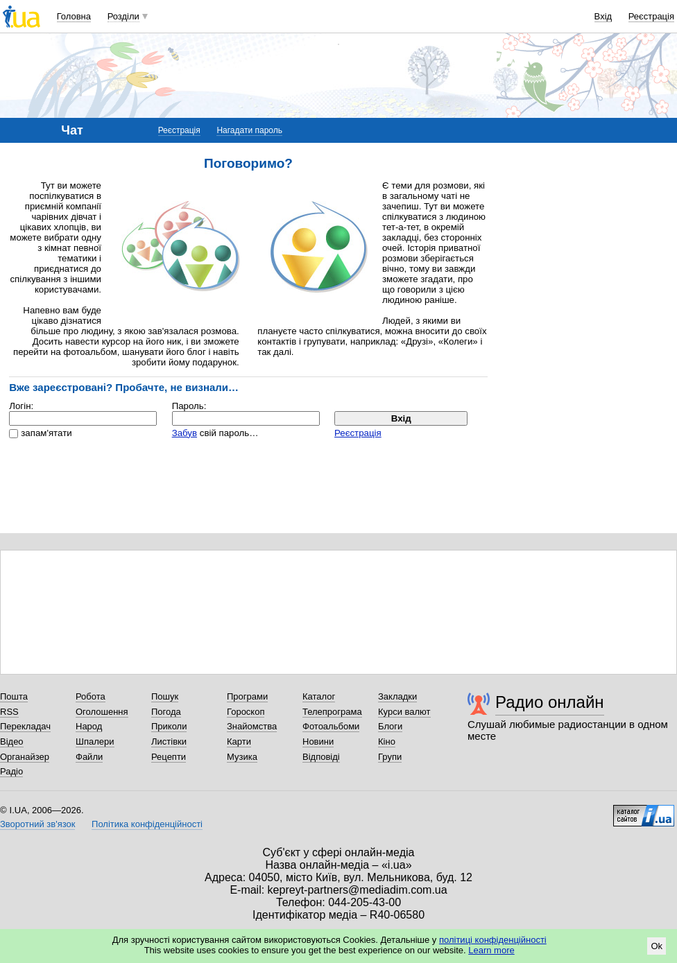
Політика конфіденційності (147, 824)
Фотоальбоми (330, 726)
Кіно (386, 741)
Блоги (390, 726)
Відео (12, 741)
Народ (89, 726)
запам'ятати (46, 433)
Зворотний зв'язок (37, 824)
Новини (318, 741)
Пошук (164, 696)
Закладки (397, 696)
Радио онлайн (549, 702)
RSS (9, 711)
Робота (90, 696)
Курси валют (404, 711)
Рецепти (168, 757)
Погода (166, 711)
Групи (390, 757)
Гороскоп (245, 711)
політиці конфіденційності (493, 940)
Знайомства (252, 726)
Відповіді (321, 757)
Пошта (14, 696)
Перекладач (25, 726)
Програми (247, 696)
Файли (89, 757)
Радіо (11, 771)
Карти (239, 741)
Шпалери (95, 741)
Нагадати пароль (249, 130)
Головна (74, 16)
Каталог (318, 696)
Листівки (169, 741)
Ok (656, 946)
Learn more (491, 950)
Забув (184, 433)
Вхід (603, 16)
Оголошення (102, 711)
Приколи (169, 726)
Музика (242, 757)
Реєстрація (651, 16)
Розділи (123, 16)
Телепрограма (332, 711)
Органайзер (24, 757)
